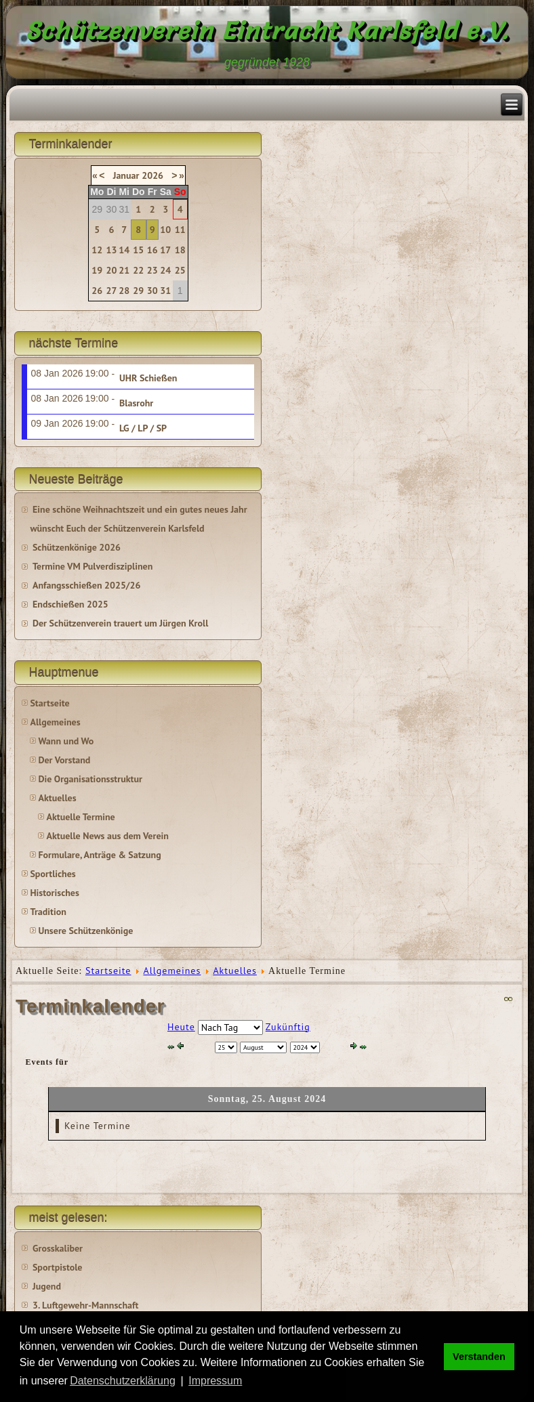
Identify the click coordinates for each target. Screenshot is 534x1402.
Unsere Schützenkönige (85, 931)
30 (152, 290)
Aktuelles (57, 798)
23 (152, 270)
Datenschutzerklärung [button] (123, 1380)
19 (96, 270)
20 (111, 270)
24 (165, 270)
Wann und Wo (66, 741)
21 (124, 270)
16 (152, 250)
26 (96, 290)
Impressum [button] (215, 1380)
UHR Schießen (148, 378)
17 (165, 250)
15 (138, 250)
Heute (181, 1027)
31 (165, 290)
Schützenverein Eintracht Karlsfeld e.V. (267, 30)
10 (165, 230)
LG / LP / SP (143, 428)
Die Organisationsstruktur (90, 779)
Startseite (49, 703)
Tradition (48, 912)
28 (124, 290)
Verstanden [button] (479, 1356)
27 (111, 290)
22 (138, 270)
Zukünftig (288, 1027)
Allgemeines (55, 722)
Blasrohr (136, 403)
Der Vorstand (64, 760)
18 (180, 250)
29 (138, 290)
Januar (126, 175)
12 (96, 250)
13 (111, 250)
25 (180, 270)
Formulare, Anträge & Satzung (99, 855)
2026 (152, 175)
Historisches (54, 893)
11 (180, 230)
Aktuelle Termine (80, 817)
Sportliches (52, 874)
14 (124, 250)
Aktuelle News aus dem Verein (107, 836)
